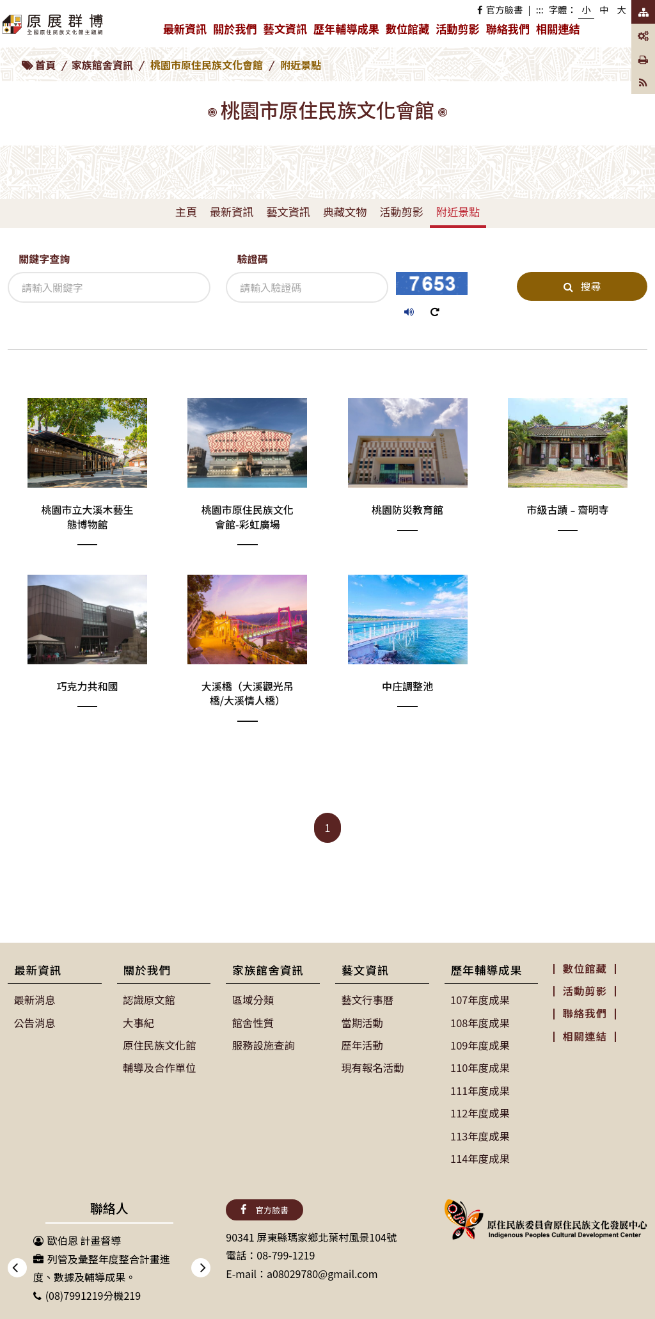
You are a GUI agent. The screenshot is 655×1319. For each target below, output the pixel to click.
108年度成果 (480, 1022)
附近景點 (458, 212)
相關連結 (558, 28)
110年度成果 (480, 1067)
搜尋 (582, 286)
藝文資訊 (287, 31)
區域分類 (252, 999)
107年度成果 (480, 999)
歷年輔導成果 (348, 31)
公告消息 (34, 1022)
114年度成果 (480, 1155)
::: (540, 9)
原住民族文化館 (159, 1044)
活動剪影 (457, 28)
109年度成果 (480, 1044)
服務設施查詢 (263, 1044)
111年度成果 (480, 1088)
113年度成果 (480, 1133)
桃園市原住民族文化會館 (206, 64)
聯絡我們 (508, 28)
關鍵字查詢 (44, 258)
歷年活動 (362, 1044)
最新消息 (34, 999)
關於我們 (236, 31)
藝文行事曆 (367, 999)
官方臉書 (500, 9)
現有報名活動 (372, 1067)
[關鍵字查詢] (109, 287)
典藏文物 (345, 212)
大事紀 (138, 1022)
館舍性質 (252, 1022)
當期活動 (362, 1022)
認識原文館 (149, 999)
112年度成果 (480, 1111)
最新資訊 (186, 31)
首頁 (45, 64)
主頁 (186, 212)
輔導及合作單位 (159, 1067)
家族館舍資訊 (102, 64)
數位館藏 (407, 28)
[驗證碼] (307, 287)
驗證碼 (252, 258)
